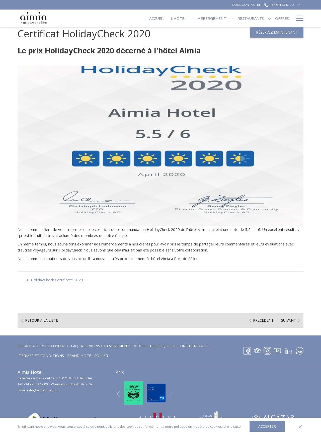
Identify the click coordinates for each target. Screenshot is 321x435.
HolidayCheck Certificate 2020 (54, 279)
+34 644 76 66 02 (80, 384)
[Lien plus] (297, 18)
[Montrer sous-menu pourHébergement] (214, 18)
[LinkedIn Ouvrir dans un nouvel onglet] (288, 350)
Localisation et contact (43, 345)
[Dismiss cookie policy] (300, 426)
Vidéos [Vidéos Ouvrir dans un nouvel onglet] (140, 346)
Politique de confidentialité (180, 345)
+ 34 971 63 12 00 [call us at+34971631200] (279, 5)
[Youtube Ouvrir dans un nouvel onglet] (277, 350)
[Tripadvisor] (257, 350)
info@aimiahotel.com (43, 390)
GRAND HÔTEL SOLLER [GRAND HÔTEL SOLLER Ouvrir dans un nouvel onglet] (87, 356)
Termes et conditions (41, 355)
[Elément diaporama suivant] (171, 394)
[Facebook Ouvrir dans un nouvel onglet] (247, 350)
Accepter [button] (267, 426)
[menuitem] (140, 18)
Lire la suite (232, 426)
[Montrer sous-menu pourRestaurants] (252, 18)
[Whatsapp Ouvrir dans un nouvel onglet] (299, 350)
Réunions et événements (106, 345)
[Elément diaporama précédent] (118, 394)
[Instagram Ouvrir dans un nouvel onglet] (267, 350)
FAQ (74, 345)
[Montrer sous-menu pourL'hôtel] (175, 18)
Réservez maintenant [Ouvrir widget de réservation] (276, 32)
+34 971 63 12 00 (36, 384)
